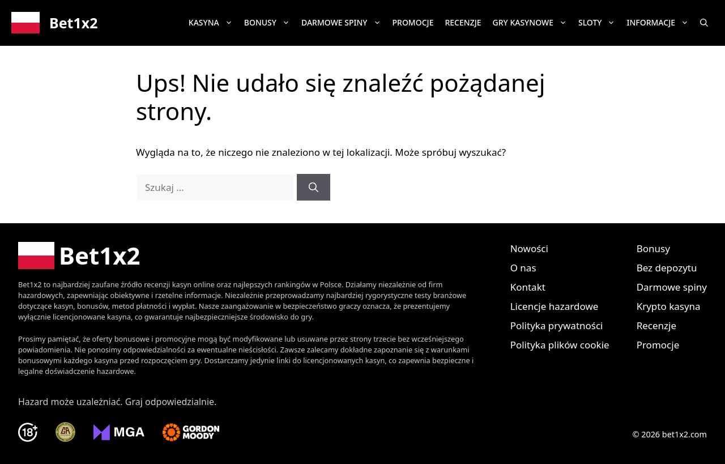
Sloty (599, 22)
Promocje (413, 22)
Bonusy (270, 22)
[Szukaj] (313, 187)
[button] (704, 22)
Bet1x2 (73, 22)
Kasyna (213, 22)
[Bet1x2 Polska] (79, 255)
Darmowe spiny (344, 22)
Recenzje (463, 22)
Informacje (660, 22)
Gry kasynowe (533, 22)
